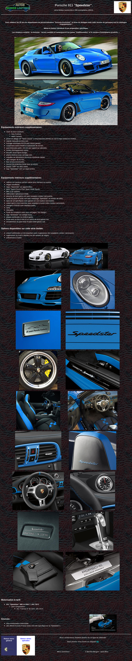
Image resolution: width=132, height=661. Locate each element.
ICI (98, 642)
